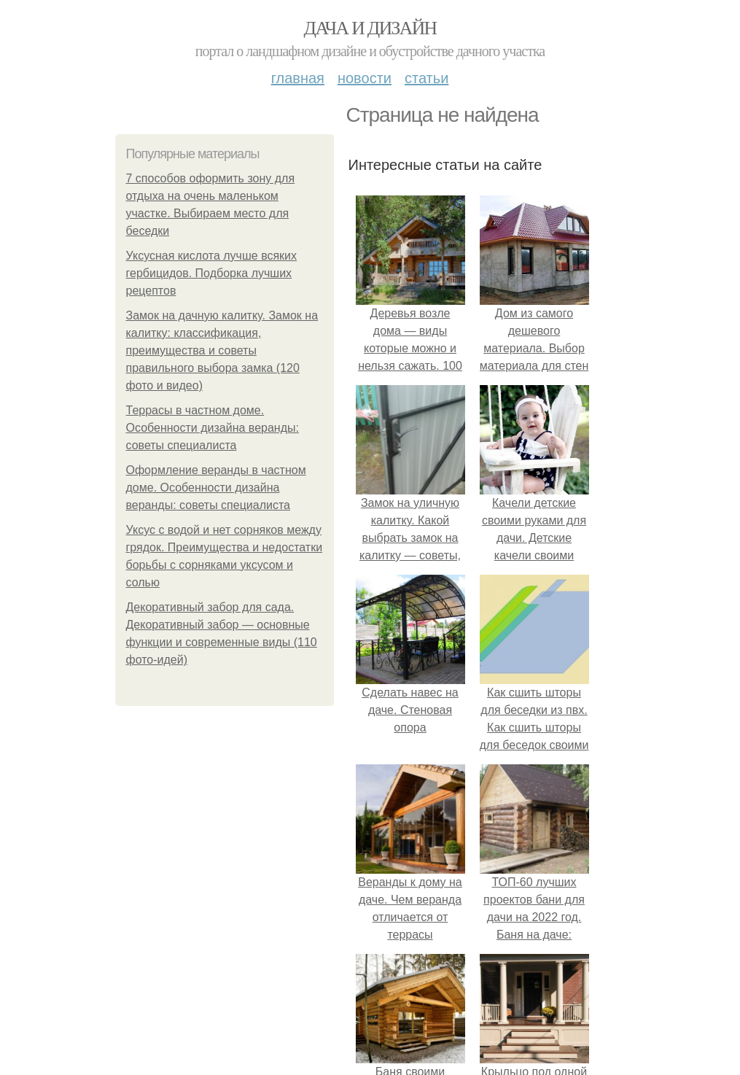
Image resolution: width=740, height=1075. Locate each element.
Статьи (426, 78)
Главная (297, 78)
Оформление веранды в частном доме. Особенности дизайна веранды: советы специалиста (216, 487)
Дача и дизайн (370, 28)
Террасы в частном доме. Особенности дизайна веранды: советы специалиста (212, 427)
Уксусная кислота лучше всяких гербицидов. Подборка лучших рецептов (211, 273)
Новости (365, 78)
